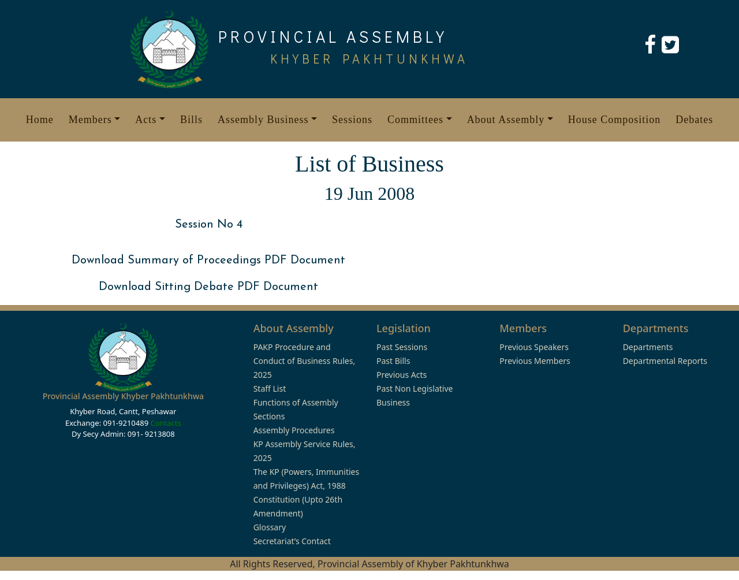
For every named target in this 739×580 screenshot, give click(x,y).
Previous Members (534, 360)
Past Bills (393, 360)
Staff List (269, 388)
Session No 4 (208, 224)
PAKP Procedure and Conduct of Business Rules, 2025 (304, 360)
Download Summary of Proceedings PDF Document (208, 260)
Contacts (165, 423)
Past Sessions (401, 346)
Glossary (269, 527)
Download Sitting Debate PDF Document (208, 287)
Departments (648, 346)
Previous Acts (401, 374)
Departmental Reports (665, 360)
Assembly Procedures (294, 430)
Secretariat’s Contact (292, 541)
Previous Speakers (534, 346)
